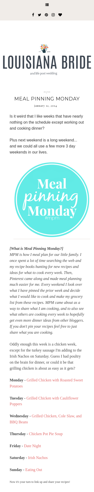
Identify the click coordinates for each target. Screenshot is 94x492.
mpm (47, 91)
